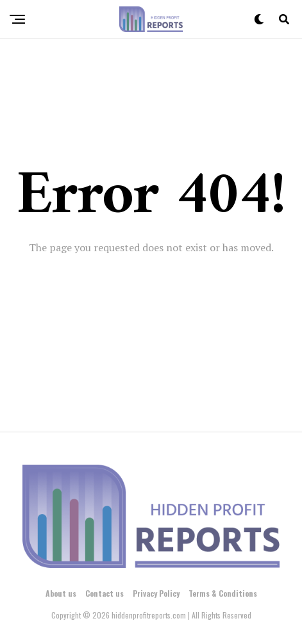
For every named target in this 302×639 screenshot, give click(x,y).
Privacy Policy (156, 593)
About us (61, 593)
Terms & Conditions (223, 593)
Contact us (104, 593)
